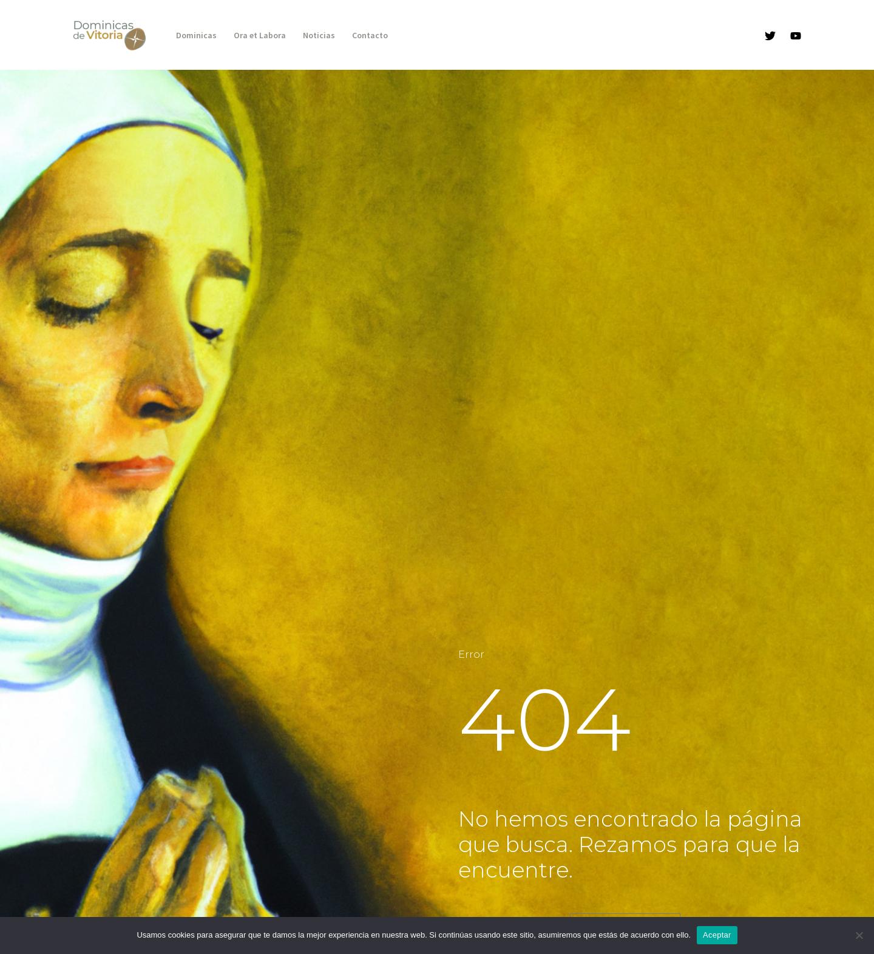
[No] (859, 935)
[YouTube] (795, 35)
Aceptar (717, 934)
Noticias (319, 35)
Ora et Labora (260, 35)
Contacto (370, 35)
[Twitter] (770, 35)
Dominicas (196, 35)
